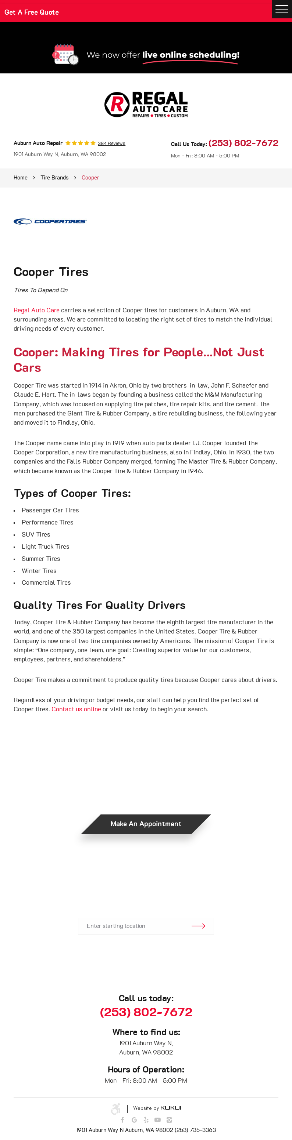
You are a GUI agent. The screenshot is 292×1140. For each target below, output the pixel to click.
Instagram (169, 1120)
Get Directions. (146, 894)
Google (134, 1120)
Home (21, 178)
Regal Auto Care (37, 310)
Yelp (146, 1120)
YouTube (157, 1120)
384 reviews (111, 143)
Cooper (90, 178)
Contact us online (76, 709)
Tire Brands (54, 178)
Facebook (123, 1120)
